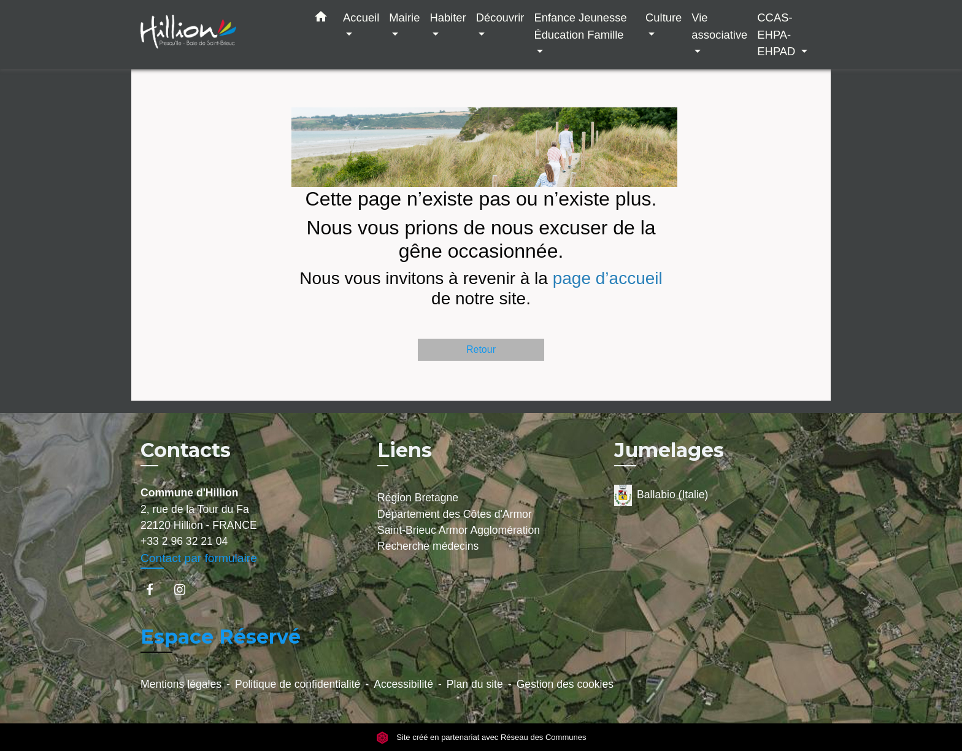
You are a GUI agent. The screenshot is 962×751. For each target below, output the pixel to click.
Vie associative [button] (719, 26)
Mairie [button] (404, 17)
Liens (404, 450)
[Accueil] (217, 35)
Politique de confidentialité (297, 684)
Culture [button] (663, 17)
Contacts (185, 450)
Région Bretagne (417, 497)
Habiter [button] (447, 17)
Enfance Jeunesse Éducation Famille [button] (580, 26)
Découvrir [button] (500, 17)
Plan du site (475, 684)
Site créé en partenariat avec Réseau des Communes (481, 737)
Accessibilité (403, 684)
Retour (481, 349)
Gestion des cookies (565, 684)
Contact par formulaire (198, 558)
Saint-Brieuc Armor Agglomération (458, 530)
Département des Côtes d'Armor (454, 514)
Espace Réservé (220, 637)
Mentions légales (180, 684)
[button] (321, 19)
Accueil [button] (361, 17)
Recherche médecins (428, 546)
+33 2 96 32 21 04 (184, 541)
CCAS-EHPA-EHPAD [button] (777, 34)
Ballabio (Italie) (661, 495)
